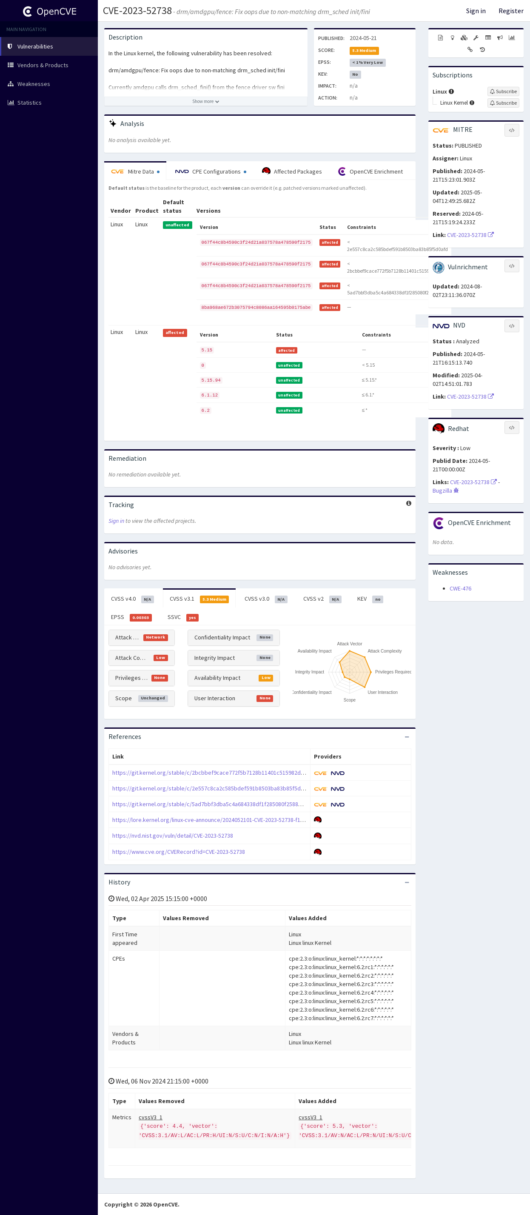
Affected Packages (292, 171)
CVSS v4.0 (132, 599)
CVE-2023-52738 (137, 10)
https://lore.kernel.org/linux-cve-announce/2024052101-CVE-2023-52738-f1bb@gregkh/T (224, 820)
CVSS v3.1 (199, 599)
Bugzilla (446, 490)
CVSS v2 (322, 599)
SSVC (183, 617)
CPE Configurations (210, 171)
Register (511, 10)
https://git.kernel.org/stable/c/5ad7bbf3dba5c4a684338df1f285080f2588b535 (211, 804)
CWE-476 (460, 588)
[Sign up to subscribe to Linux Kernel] (503, 103)
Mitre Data (135, 171)
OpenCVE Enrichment (370, 171)
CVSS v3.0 (266, 599)
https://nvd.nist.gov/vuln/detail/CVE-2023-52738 (172, 835)
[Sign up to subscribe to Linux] (503, 91)
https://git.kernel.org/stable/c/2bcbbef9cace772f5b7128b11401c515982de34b (212, 772)
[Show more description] (206, 101)
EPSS (131, 617)
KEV (370, 599)
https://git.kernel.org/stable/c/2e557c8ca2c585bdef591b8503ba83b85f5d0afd (212, 788)
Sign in (476, 10)
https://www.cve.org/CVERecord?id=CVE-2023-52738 (178, 852)
